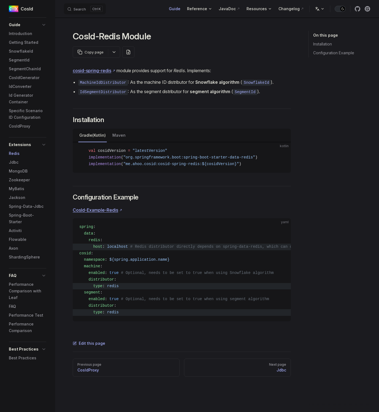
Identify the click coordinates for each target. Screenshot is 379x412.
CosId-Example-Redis (95, 210)
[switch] (340, 9)
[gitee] (367, 9)
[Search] (85, 8)
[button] (27, 24)
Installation (322, 44)
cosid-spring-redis (92, 70)
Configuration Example (333, 52)
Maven (119, 135)
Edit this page (89, 343)
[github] (357, 9)
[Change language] (320, 9)
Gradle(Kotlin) (92, 135)
